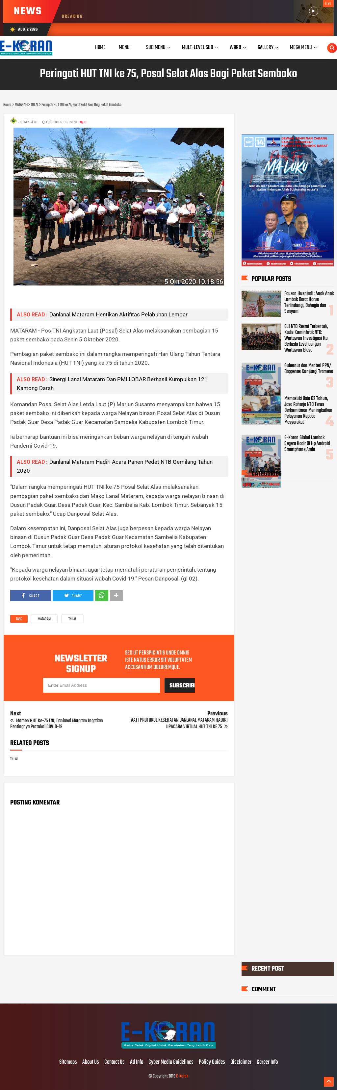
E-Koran (182, 1076)
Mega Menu (301, 47)
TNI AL (72, 619)
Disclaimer (240, 1062)
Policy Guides (212, 1062)
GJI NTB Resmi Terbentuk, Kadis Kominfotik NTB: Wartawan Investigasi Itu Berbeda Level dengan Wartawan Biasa (306, 338)
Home (100, 47)
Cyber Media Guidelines (171, 1062)
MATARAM (44, 619)
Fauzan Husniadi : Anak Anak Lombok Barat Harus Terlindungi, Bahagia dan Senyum (309, 302)
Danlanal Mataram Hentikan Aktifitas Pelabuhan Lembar (118, 314)
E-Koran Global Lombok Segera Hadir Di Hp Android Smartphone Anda (307, 444)
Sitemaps (68, 1062)
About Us (90, 1062)
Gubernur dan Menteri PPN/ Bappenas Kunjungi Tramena (308, 368)
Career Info (267, 1062)
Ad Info (136, 1062)
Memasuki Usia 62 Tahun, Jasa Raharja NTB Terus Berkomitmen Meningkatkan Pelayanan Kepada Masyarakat (308, 410)
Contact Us (114, 1062)
